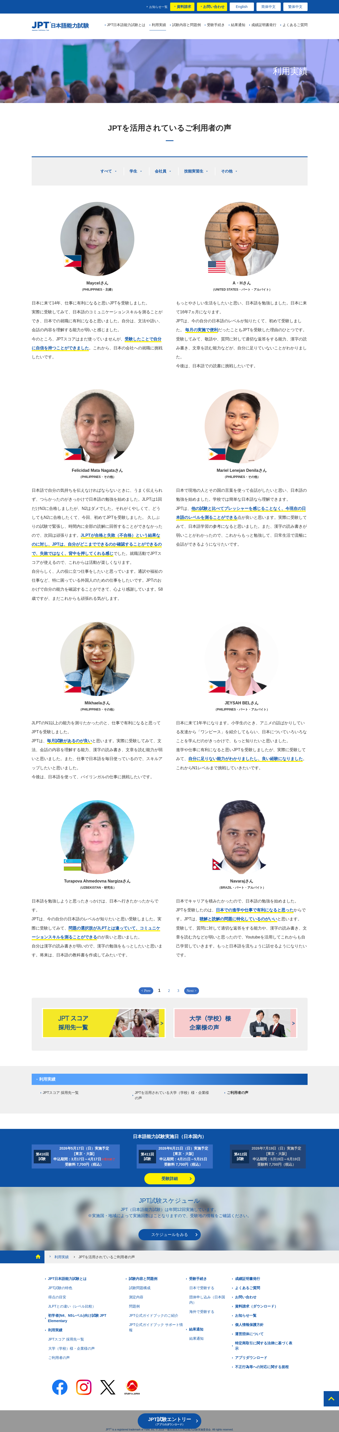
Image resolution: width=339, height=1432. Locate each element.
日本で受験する (201, 1286)
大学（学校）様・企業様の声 (71, 1347)
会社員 (161, 170)
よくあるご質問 (247, 1286)
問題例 (134, 1304)
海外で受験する (201, 1310)
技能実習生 (195, 170)
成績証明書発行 (247, 1277)
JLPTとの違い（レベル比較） (72, 1304)
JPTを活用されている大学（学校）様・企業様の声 (172, 1093)
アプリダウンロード (251, 1356)
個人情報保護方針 (249, 1323)
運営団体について (249, 1332)
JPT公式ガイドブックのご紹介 (153, 1314)
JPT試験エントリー (169, 1421)
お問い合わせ (214, 7)
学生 (133, 170)
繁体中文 (295, 7)
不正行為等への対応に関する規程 (262, 1365)
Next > (192, 989)
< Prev (146, 989)
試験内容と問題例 (143, 1277)
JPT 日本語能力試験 (63, 26)
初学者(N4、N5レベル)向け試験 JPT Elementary (77, 1316)
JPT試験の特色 (60, 1286)
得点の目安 (57, 1295)
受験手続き (198, 1277)
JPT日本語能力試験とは (67, 1277)
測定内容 (136, 1295)
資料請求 (184, 7)
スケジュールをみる (169, 1233)
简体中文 (268, 7)
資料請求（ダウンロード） (256, 1304)
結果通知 (196, 1327)
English (242, 7)
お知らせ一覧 (158, 7)
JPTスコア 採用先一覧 (61, 1091)
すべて (105, 170)
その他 (229, 170)
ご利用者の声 (237, 1091)
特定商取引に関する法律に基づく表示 (263, 1344)
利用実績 (47, 1077)
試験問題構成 (139, 1286)
